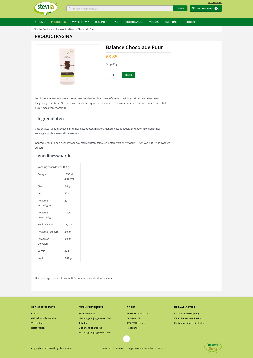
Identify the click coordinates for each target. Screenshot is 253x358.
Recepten (101, 22)
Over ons (172, 22)
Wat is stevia (80, 22)
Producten (58, 22)
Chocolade (61, 29)
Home (39, 22)
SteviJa (37, 29)
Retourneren (38, 327)
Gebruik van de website (43, 318)
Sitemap (120, 348)
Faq (116, 22)
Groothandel (134, 22)
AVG (160, 348)
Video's (154, 22)
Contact (191, 22)
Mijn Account (215, 2)
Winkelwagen (205, 8)
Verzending (37, 323)
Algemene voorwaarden (141, 348)
